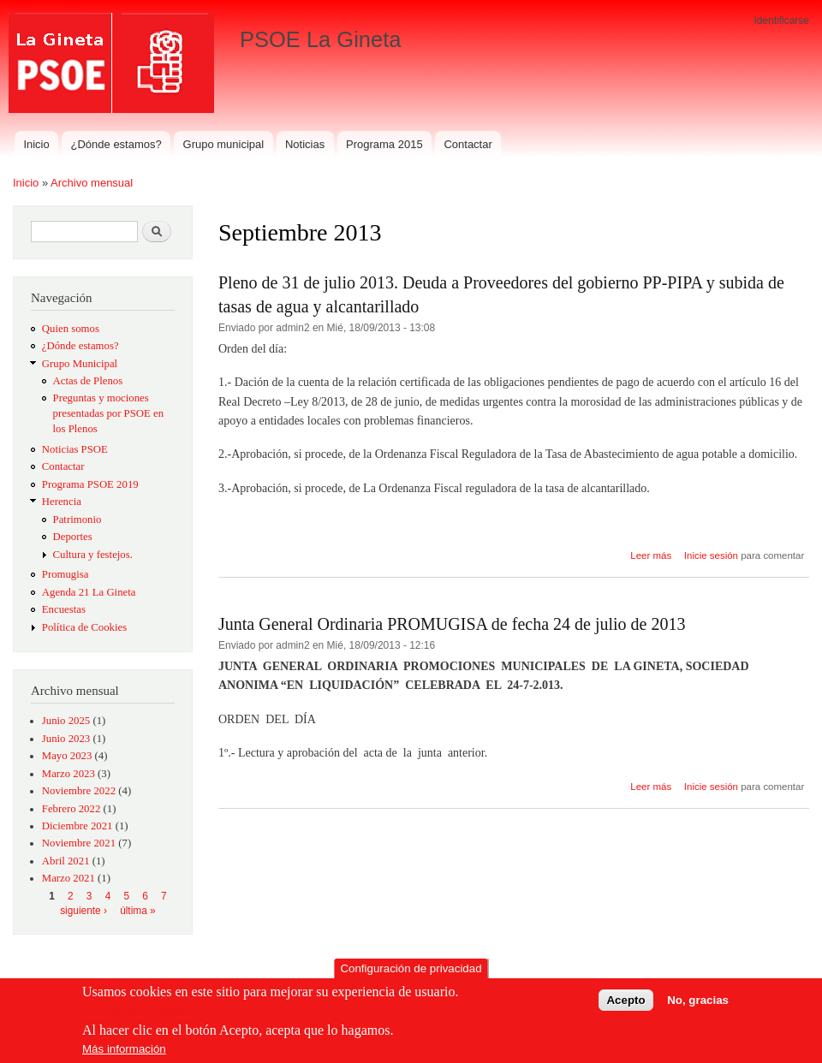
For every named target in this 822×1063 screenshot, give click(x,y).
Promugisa (65, 574)
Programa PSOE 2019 (90, 484)
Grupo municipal (224, 144)
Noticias (305, 144)
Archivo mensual (92, 182)
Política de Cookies (84, 627)
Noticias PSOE (75, 449)
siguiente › (83, 911)
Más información (124, 1048)
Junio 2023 (66, 739)
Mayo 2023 (67, 756)
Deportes (72, 537)
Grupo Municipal (79, 364)
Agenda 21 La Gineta (89, 592)
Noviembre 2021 (79, 843)
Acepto (625, 1000)
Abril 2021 (66, 861)
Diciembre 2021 (77, 826)
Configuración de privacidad (410, 968)
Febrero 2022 (71, 809)
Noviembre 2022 (79, 791)
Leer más (650, 555)
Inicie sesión (711, 555)
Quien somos (70, 329)
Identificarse (781, 21)
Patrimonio (77, 520)
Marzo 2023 (68, 774)
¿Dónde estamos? (116, 144)
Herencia (61, 502)
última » (138, 911)
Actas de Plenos (88, 381)
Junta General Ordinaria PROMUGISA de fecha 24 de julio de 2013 (451, 624)
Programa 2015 (384, 144)
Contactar (467, 144)
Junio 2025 (66, 721)
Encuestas (64, 609)
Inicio (36, 144)
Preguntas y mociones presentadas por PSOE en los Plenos (108, 413)
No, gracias (698, 1000)
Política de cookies (134, 1010)
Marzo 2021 (68, 878)
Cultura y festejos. (93, 555)
